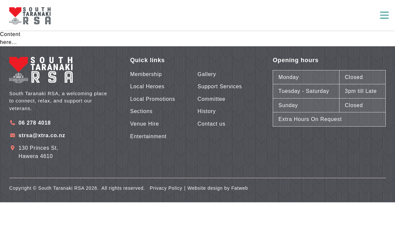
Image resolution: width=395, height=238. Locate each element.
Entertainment (148, 136)
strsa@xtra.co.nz (42, 135)
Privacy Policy (166, 188)
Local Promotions (152, 99)
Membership (146, 74)
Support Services (220, 86)
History (207, 111)
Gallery (207, 74)
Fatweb (239, 188)
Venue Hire (144, 124)
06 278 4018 (35, 123)
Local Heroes (147, 86)
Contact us (211, 124)
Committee (212, 99)
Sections (141, 111)
